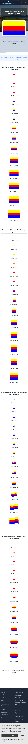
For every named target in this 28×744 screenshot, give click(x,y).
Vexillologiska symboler (18, 696)
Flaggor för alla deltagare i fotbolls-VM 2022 (20, 702)
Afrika (2, 697)
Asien (2, 700)
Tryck (16, 713)
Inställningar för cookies (19, 720)
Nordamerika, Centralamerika (5, 713)
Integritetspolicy (19, 716)
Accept (14, 735)
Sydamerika (4, 718)
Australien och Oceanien (5, 705)
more (22, 735)
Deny (5, 735)
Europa (3, 709)
